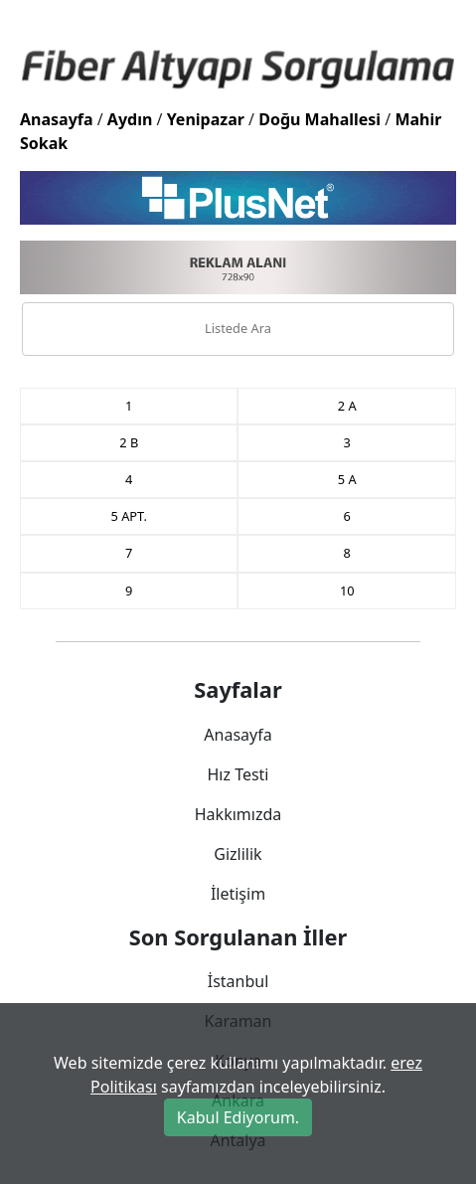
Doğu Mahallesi (319, 119)
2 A (347, 406)
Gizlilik (237, 854)
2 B (128, 442)
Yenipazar (205, 119)
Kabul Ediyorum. (238, 1117)
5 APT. (129, 516)
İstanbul (238, 981)
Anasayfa (56, 119)
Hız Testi (237, 774)
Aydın (130, 119)
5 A (347, 479)
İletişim (238, 894)
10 (347, 590)
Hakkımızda (238, 814)
